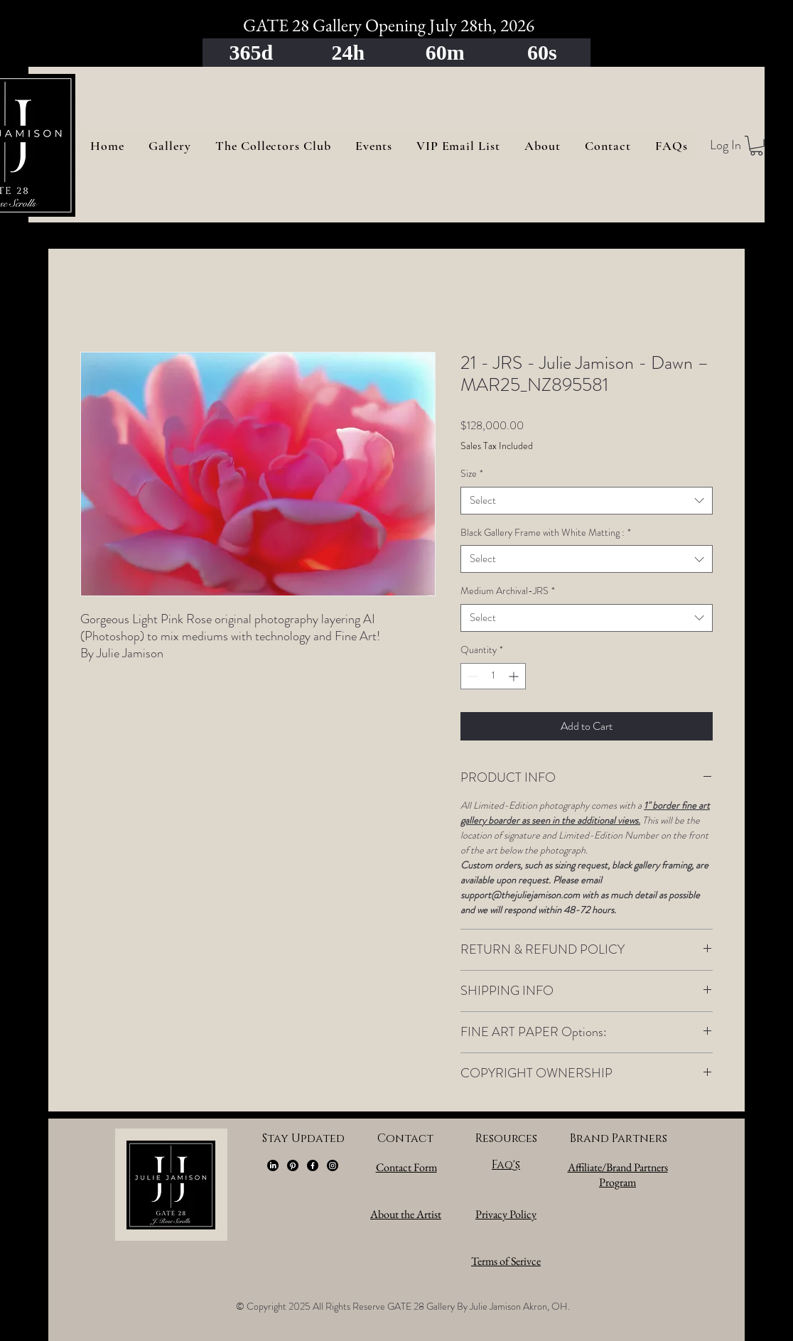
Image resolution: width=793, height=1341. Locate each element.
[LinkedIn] (273, 1165)
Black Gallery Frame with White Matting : (545, 532)
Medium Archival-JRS (507, 591)
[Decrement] (471, 676)
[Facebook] (312, 1165)
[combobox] (586, 501)
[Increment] (515, 676)
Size (471, 473)
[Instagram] (332, 1165)
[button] (756, 146)
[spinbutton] (493, 676)
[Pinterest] (292, 1165)
